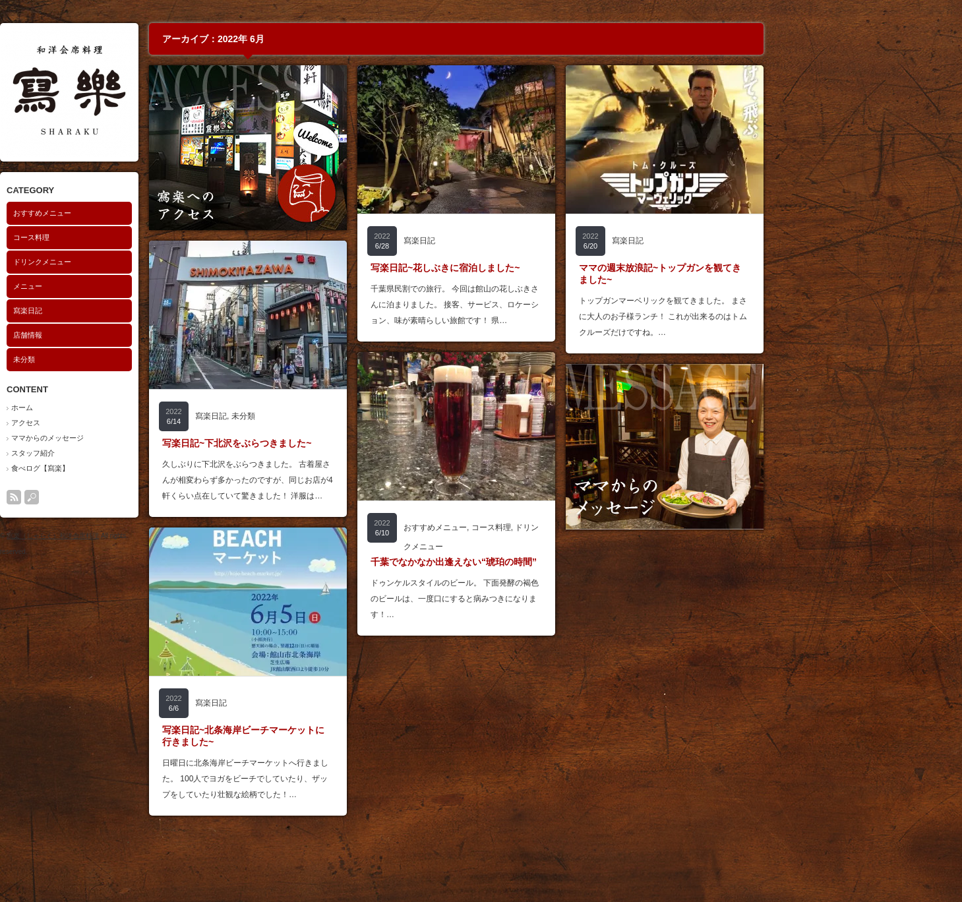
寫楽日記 (124, 311)
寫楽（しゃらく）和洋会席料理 (150, 535)
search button (128, 497)
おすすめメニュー (139, 213)
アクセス (122, 423)
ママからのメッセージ (144, 438)
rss (111, 497)
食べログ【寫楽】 (137, 468)
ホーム (119, 407)
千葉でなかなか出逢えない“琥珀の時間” (550, 561)
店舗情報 (124, 335)
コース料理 (128, 237)
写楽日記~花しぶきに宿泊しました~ (541, 267)
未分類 (121, 359)
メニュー (124, 286)
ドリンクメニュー (139, 262)
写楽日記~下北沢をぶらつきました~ (333, 443)
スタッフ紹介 (130, 453)
